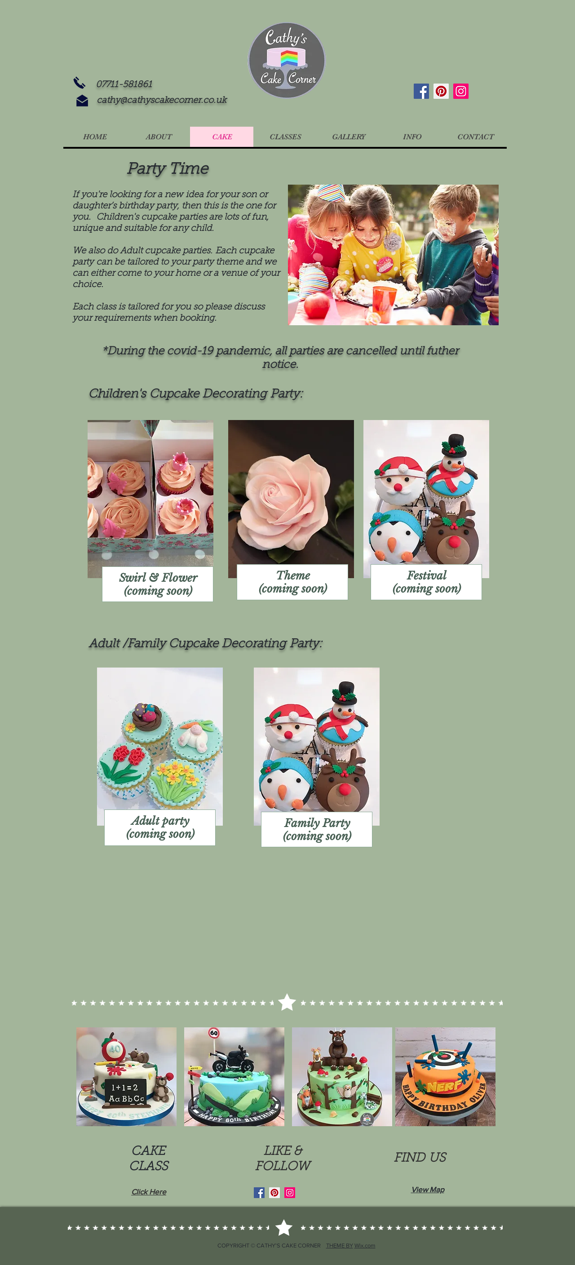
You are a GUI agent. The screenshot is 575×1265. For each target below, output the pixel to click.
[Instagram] (461, 91)
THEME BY (339, 1245)
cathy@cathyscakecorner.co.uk (161, 100)
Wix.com (365, 1245)
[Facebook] (421, 91)
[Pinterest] (441, 91)
